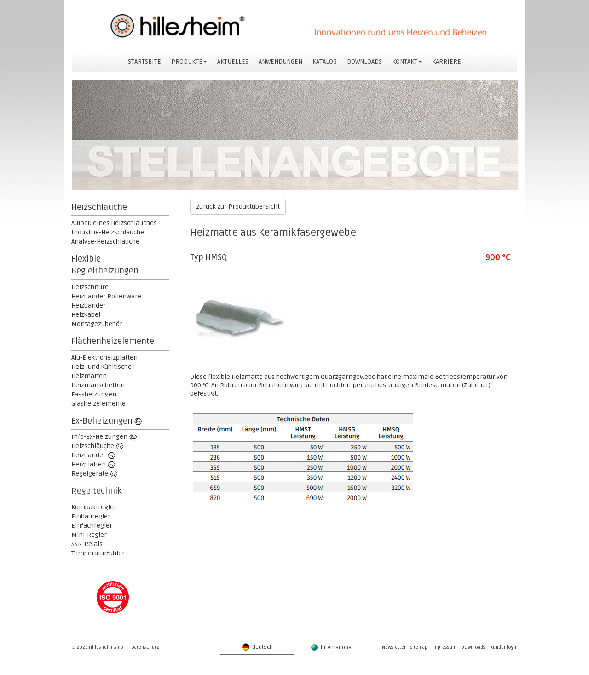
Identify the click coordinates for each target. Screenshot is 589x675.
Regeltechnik (96, 491)
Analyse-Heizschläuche (105, 241)
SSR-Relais (87, 544)
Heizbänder (88, 305)
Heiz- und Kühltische (101, 367)
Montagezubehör (96, 324)
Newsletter (394, 647)
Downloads (473, 647)
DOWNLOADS (364, 61)
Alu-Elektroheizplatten (104, 357)
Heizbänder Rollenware (106, 296)
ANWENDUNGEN (280, 61)
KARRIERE (446, 61)
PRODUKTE (189, 61)
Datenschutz (145, 647)
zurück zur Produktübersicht (238, 206)
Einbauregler (90, 516)
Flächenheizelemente (112, 341)
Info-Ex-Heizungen (99, 437)
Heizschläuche (99, 207)
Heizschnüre (90, 287)
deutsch (257, 647)
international (332, 647)
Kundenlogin (504, 647)
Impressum (444, 647)
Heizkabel (85, 315)
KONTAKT (407, 61)
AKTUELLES (232, 61)
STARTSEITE (144, 61)
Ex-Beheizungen (102, 421)
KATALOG (324, 61)
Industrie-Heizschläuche (107, 232)
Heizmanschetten (98, 385)
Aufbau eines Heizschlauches (114, 223)
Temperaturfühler (98, 553)
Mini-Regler (89, 535)
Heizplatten (88, 464)
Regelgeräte (89, 473)
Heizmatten (89, 376)
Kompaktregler (93, 507)
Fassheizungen (93, 394)
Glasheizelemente (98, 403)
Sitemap (418, 647)
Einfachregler (91, 526)
